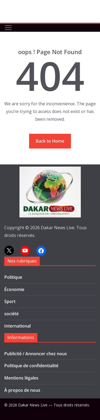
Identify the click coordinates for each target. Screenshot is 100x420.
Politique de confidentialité (31, 366)
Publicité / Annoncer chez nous (35, 354)
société (11, 314)
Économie (14, 289)
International (17, 326)
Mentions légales (21, 378)
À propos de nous (22, 390)
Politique (13, 277)
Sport (9, 301)
